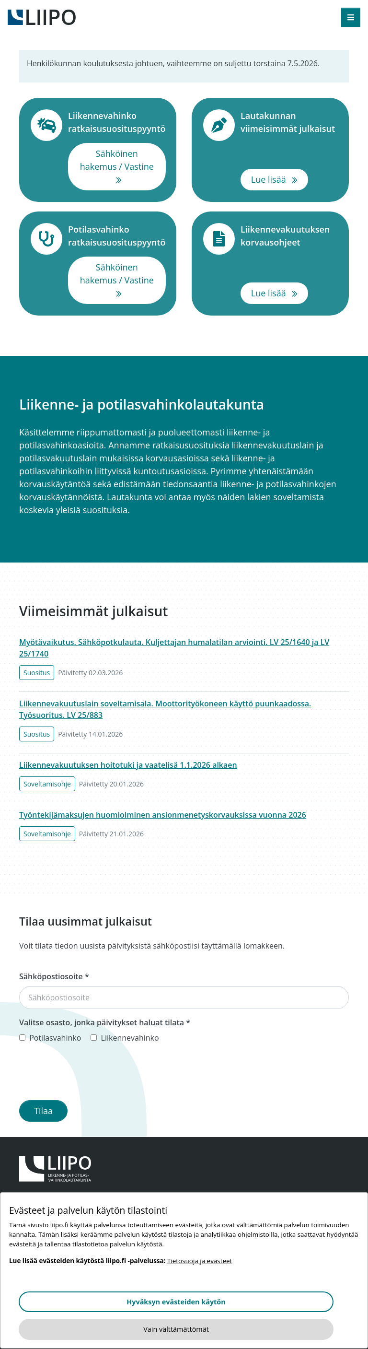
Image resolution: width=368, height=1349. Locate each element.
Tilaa (43, 1110)
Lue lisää (279, 179)
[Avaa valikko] (350, 17)
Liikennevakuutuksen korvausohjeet (289, 235)
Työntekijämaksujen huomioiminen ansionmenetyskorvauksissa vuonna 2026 (162, 814)
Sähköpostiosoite (54, 976)
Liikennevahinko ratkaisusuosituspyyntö (117, 122)
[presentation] (92, 1073)
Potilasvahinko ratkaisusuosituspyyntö (117, 235)
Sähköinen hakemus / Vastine (123, 166)
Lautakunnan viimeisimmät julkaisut (289, 122)
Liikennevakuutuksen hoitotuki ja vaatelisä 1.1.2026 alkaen (128, 765)
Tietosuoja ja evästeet (199, 1260)
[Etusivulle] (42, 16)
